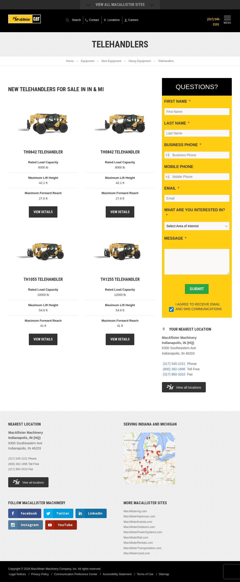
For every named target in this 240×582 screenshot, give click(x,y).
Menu (227, 19)
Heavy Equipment (139, 61)
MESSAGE (173, 238)
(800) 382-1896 (174, 369)
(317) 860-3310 (174, 374)
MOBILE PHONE (178, 167)
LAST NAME (175, 123)
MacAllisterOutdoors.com (139, 527)
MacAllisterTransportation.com (142, 548)
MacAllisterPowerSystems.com (143, 532)
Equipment (87, 61)
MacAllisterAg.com (135, 511)
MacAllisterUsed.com (137, 553)
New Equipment (111, 61)
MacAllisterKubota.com (138, 521)
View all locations (184, 387)
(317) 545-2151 (212, 22)
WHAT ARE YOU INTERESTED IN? (194, 210)
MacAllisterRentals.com (138, 542)
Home (70, 61)
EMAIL (170, 188)
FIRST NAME (175, 101)
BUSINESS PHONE (181, 145)
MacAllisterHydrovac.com (139, 516)
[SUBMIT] (197, 289)
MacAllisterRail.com (136, 537)
